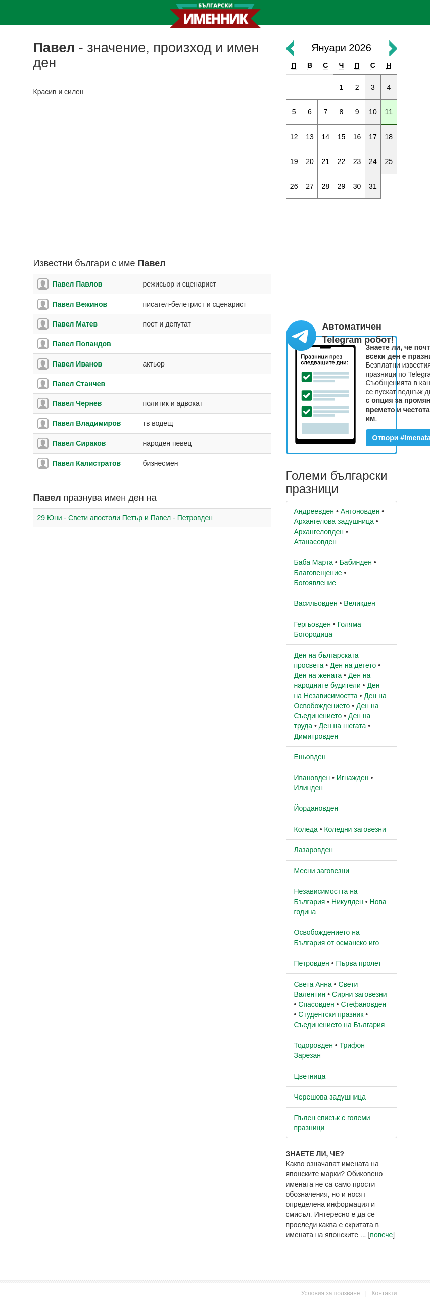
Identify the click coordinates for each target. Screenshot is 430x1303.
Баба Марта (313, 562)
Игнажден (353, 777)
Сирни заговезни (359, 994)
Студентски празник (330, 1014)
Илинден (308, 788)
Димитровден (316, 736)
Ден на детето (353, 665)
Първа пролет (358, 963)
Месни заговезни (322, 871)
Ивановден (312, 777)
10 (373, 112)
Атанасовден (315, 542)
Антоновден (360, 511)
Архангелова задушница (334, 521)
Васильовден (316, 603)
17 (373, 137)
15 (342, 137)
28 (325, 186)
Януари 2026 (341, 47)
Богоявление (315, 583)
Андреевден (314, 511)
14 (325, 137)
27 (310, 186)
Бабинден (356, 562)
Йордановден (316, 808)
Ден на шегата (342, 726)
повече (381, 1235)
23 (357, 161)
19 (294, 161)
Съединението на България (339, 1025)
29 (342, 186)
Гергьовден (312, 624)
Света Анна (313, 984)
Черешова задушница (330, 1097)
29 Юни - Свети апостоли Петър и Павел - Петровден (125, 518)
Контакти (384, 1293)
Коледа (306, 829)
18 (389, 137)
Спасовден (316, 1004)
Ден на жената (318, 675)
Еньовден (310, 757)
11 (389, 112)
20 (310, 161)
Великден (359, 603)
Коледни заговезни (355, 829)
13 (310, 137)
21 (325, 161)
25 (389, 161)
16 (357, 137)
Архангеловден (319, 531)
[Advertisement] (152, 178)
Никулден (347, 902)
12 (294, 137)
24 (373, 161)
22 (342, 161)
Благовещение (318, 572)
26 (294, 186)
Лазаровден (313, 850)
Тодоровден (313, 1045)
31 (373, 186)
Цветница (310, 1076)
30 (357, 186)
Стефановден (363, 1004)
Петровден (311, 963)
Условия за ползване (330, 1293)
